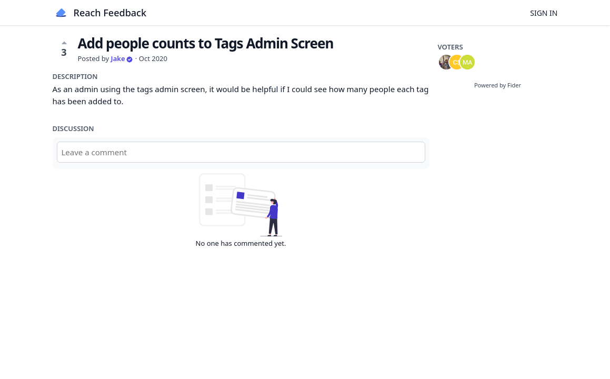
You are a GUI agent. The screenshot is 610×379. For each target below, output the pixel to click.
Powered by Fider (497, 85)
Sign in (543, 13)
